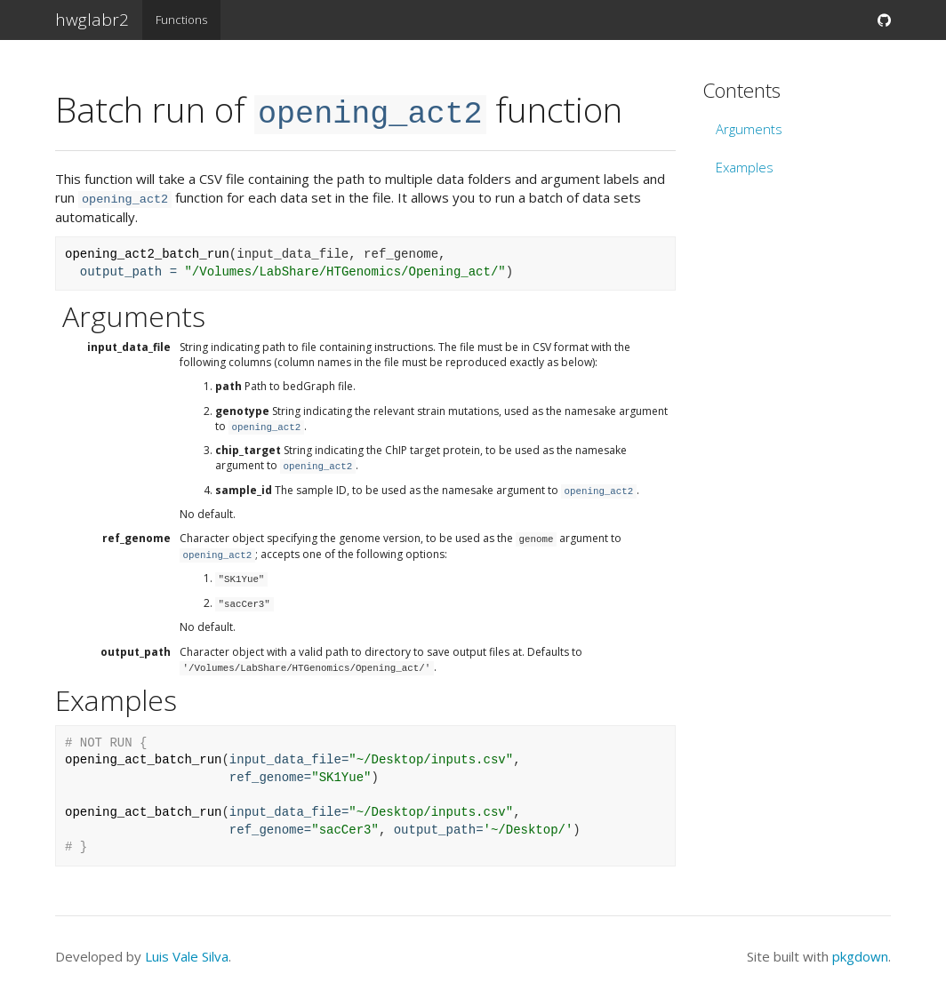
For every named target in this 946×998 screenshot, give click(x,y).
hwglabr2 (92, 19)
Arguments (749, 129)
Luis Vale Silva (186, 956)
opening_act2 (370, 114)
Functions (181, 20)
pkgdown (860, 956)
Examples (745, 167)
